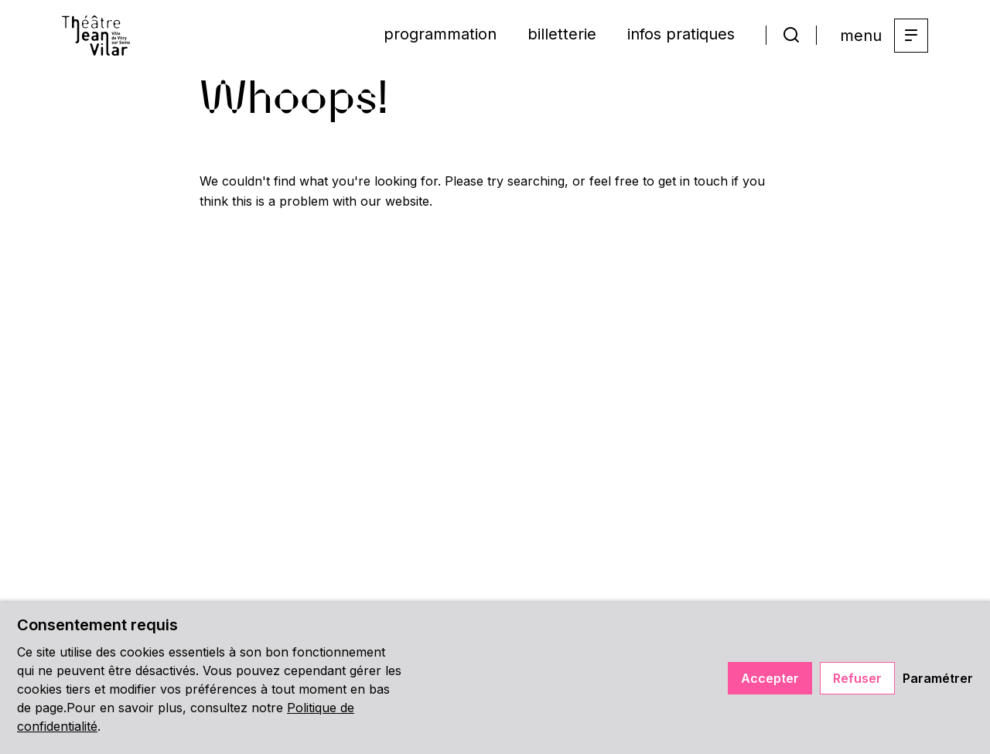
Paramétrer (938, 678)
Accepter (770, 678)
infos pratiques (681, 34)
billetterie (561, 34)
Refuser (857, 678)
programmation (440, 34)
